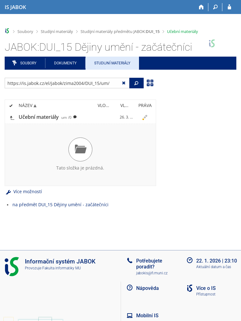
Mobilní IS (147, 316)
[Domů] (201, 7)
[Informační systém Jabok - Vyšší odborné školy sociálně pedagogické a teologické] (15, 7)
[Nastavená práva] (145, 117)
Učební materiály (182, 31)
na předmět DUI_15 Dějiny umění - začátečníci (60, 204)
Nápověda (147, 288)
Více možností (23, 191)
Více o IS (206, 288)
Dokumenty (65, 63)
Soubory (25, 31)
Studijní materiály (57, 31)
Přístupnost (206, 294)
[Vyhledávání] (215, 7)
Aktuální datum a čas (213, 267)
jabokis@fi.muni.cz (152, 273)
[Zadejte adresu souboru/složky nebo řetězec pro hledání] (67, 83)
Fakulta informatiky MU (61, 268)
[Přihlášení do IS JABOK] (229, 7)
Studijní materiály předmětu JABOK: (120, 31)
